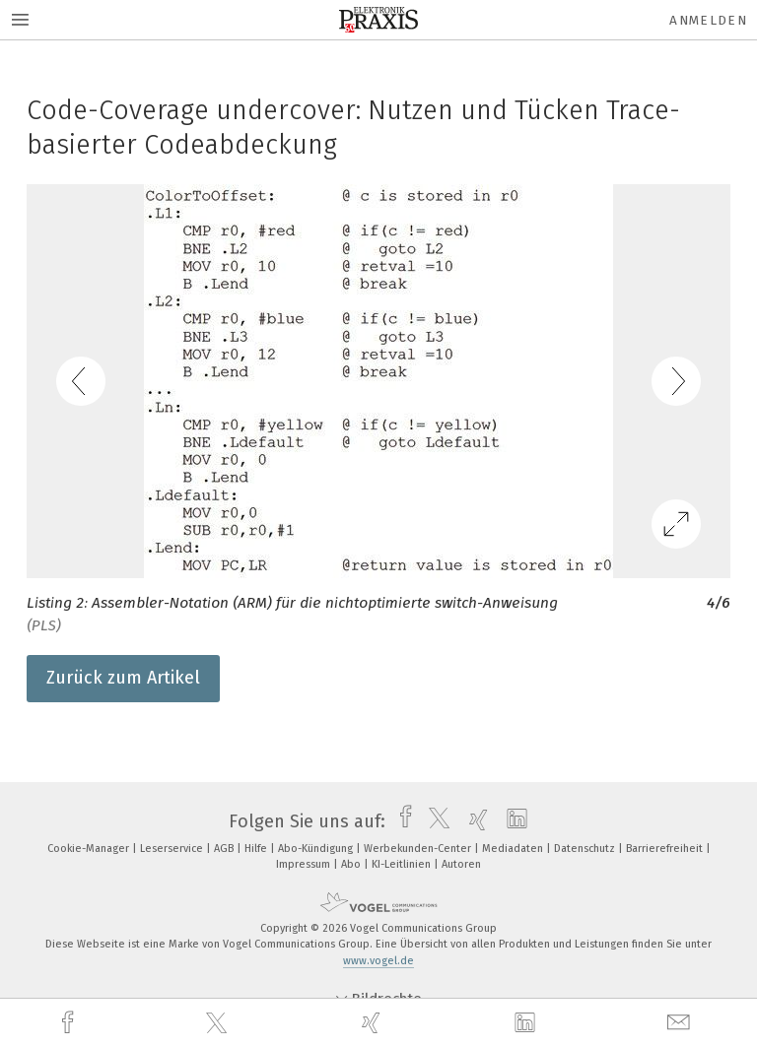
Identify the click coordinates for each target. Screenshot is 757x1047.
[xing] (373, 1023)
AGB (225, 848)
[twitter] (219, 1023)
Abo (352, 864)
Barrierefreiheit (666, 848)
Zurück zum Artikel (123, 677)
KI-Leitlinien (403, 864)
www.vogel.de (378, 960)
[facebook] (70, 1023)
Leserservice (173, 848)
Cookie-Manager (89, 848)
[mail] (681, 1023)
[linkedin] (527, 1023)
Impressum (304, 864)
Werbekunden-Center (419, 848)
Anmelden (708, 20)
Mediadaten (514, 848)
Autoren (461, 864)
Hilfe (257, 848)
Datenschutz (586, 848)
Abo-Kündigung (317, 848)
